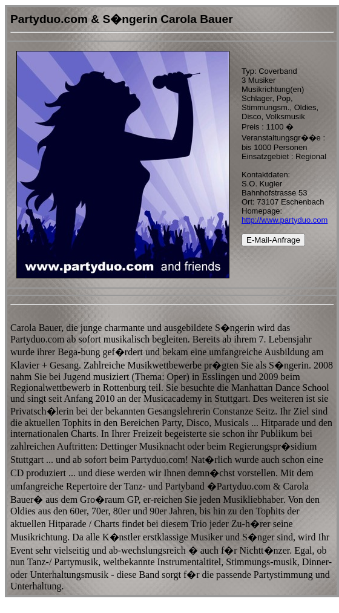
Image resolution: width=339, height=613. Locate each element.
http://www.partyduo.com (284, 220)
